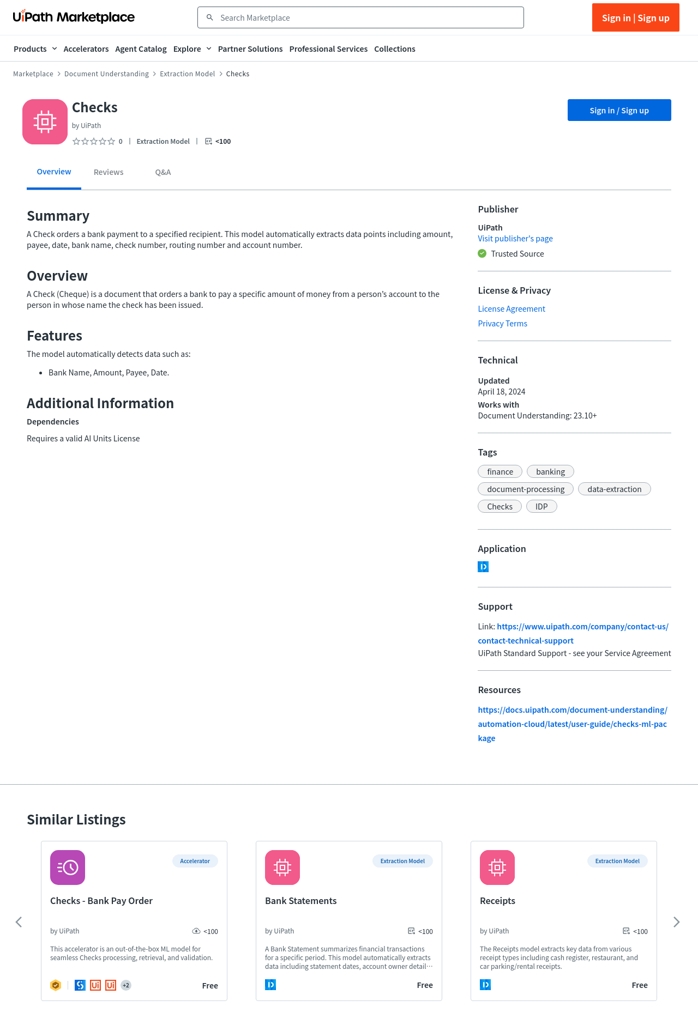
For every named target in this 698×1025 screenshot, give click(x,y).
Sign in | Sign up (636, 17)
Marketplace (33, 73)
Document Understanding (106, 73)
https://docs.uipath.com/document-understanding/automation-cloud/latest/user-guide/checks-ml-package (572, 723)
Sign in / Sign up (619, 110)
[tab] (54, 175)
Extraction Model (187, 73)
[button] (500, 471)
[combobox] (368, 17)
